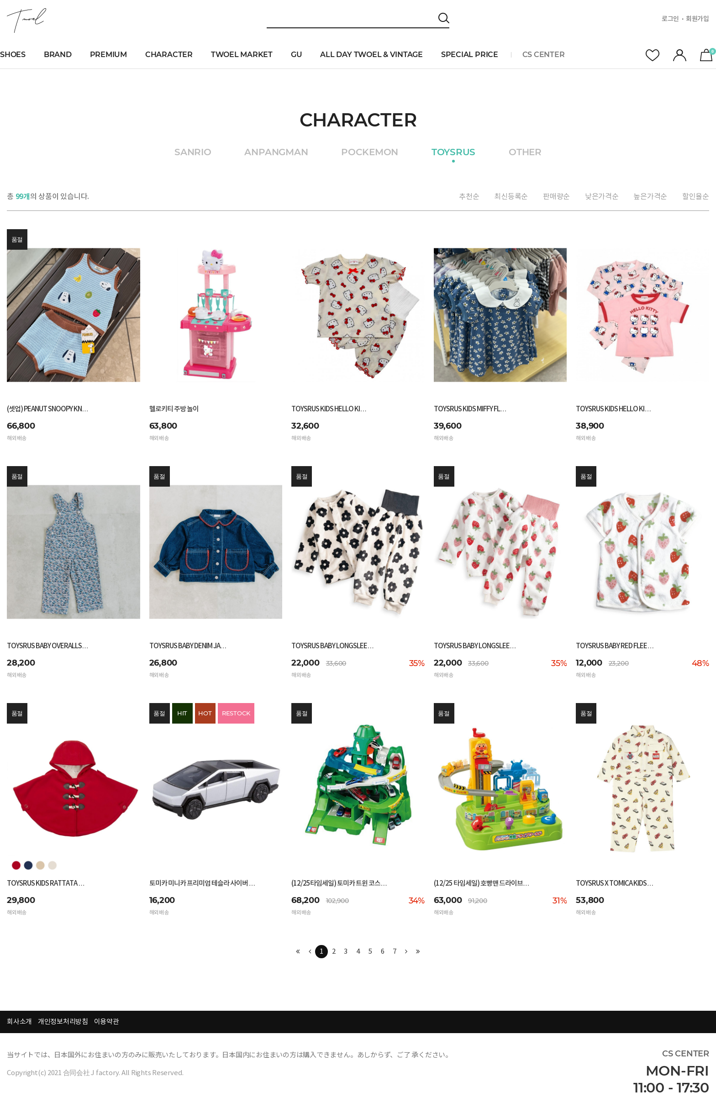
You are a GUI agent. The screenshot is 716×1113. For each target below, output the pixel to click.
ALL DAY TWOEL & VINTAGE (371, 54)
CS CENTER (543, 54)
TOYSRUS (453, 152)
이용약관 (106, 1021)
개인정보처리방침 (63, 1021)
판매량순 (556, 197)
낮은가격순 (602, 197)
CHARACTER (169, 54)
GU (296, 54)
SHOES (13, 54)
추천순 (469, 197)
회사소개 (19, 1021)
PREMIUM (108, 54)
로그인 (670, 19)
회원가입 (697, 19)
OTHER (525, 152)
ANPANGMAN (276, 152)
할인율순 (695, 197)
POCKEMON (369, 152)
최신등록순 (511, 197)
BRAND (58, 54)
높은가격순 (650, 197)
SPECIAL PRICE (469, 54)
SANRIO (192, 152)
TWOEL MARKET (242, 54)
